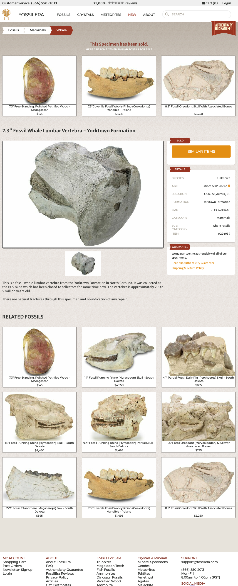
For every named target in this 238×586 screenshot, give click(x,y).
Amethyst (145, 577)
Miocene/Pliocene (216, 186)
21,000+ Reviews (115, 3)
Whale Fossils (221, 225)
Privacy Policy (57, 577)
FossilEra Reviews (60, 573)
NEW (132, 15)
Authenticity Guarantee (64, 570)
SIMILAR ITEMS (201, 151)
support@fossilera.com (199, 562)
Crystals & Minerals (152, 558)
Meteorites (146, 570)
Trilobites (104, 562)
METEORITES (111, 15)
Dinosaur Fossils (110, 577)
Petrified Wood (109, 581)
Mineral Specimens (153, 562)
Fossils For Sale (109, 558)
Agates (143, 581)
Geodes (143, 566)
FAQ (49, 566)
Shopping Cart (14, 562)
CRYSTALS (85, 15)
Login (226, 3)
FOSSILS (63, 15)
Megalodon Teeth (110, 566)
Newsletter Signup (17, 570)
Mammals (223, 217)
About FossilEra (58, 562)
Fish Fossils (106, 570)
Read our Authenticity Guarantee (193, 263)
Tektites (144, 573)
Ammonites (106, 573)
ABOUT (149, 15)
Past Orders (12, 566)
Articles (52, 581)
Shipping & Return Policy (188, 268)
